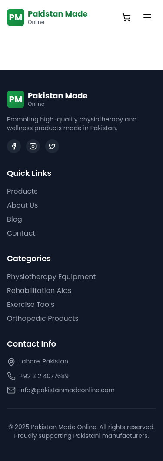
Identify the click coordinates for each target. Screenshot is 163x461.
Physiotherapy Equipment (51, 277)
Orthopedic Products (43, 318)
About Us (22, 205)
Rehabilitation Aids (39, 291)
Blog (14, 219)
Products (22, 191)
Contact (21, 233)
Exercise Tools (30, 304)
